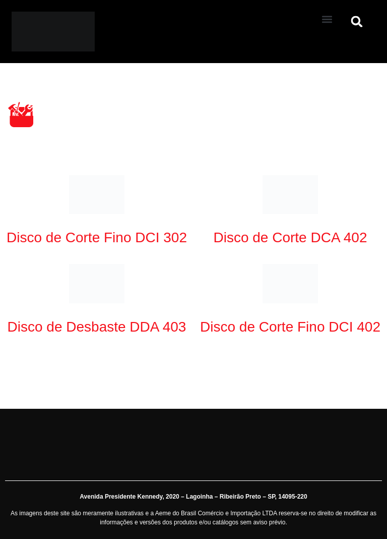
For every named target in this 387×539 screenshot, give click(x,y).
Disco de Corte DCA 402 (290, 237)
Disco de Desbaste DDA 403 (97, 327)
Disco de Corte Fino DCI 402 (290, 327)
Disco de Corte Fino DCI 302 (97, 237)
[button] (327, 19)
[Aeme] (155, 31)
